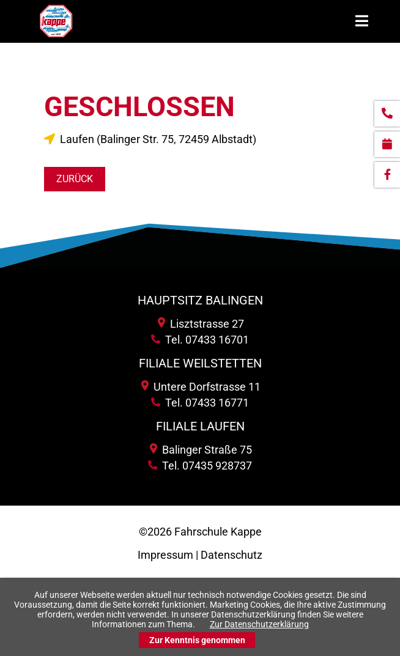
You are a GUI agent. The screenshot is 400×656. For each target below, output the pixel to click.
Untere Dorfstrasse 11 (201, 386)
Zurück (74, 179)
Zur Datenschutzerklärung (259, 624)
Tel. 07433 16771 (200, 402)
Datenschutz (231, 554)
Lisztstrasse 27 (201, 323)
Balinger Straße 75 (201, 449)
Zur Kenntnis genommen (197, 640)
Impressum (165, 554)
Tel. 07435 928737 (200, 465)
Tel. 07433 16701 (200, 339)
